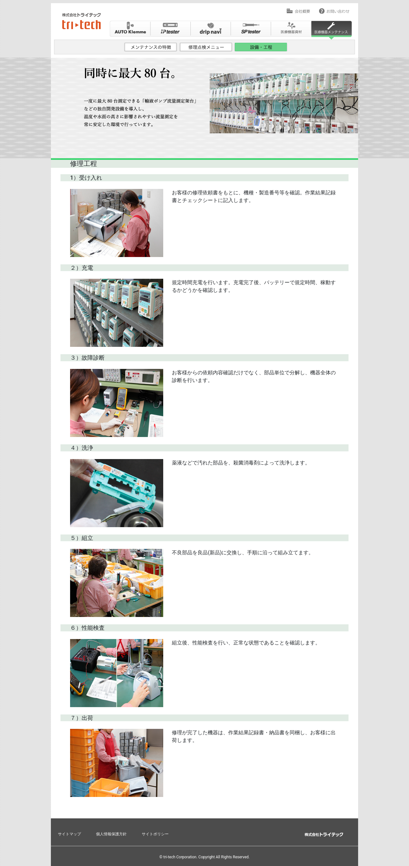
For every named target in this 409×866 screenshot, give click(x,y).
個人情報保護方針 (111, 834)
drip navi (210, 30)
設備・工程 (261, 50)
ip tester (170, 30)
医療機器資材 (291, 30)
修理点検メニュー (206, 50)
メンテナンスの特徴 (151, 50)
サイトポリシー (155, 834)
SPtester (251, 30)
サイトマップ (69, 834)
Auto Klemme (130, 30)
